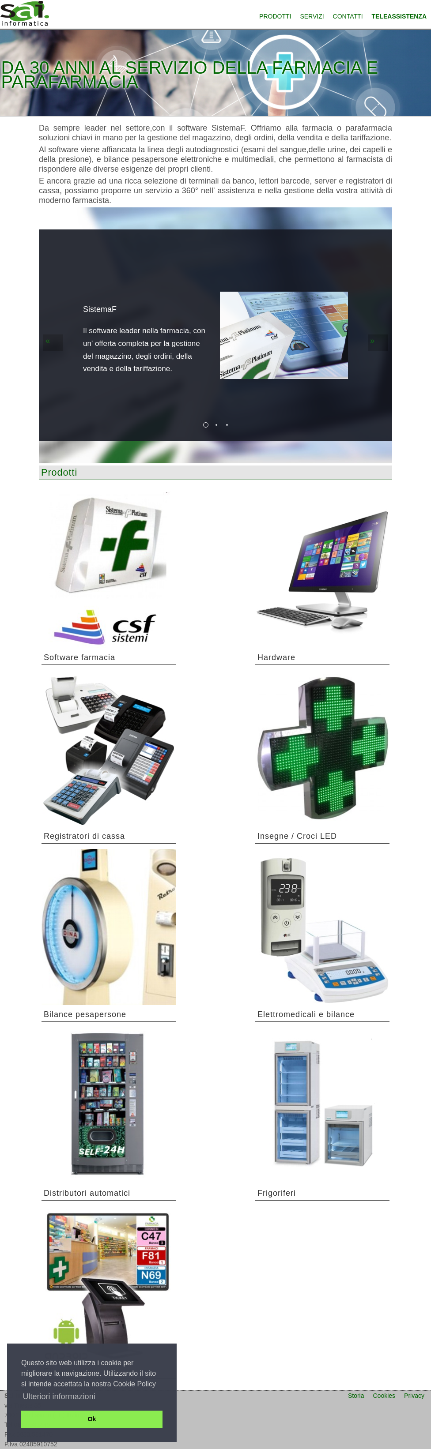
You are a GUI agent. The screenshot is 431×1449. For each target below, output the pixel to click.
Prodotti (275, 16)
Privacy (414, 1395)
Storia (356, 1395)
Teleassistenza (399, 16)
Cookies (384, 1395)
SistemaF (100, 309)
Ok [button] (91, 1419)
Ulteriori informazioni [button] (59, 1396)
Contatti (348, 16)
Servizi (312, 16)
